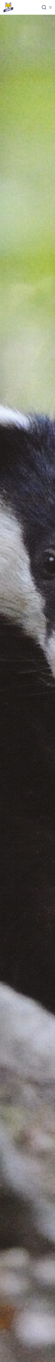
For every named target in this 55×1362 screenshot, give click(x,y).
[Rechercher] (44, 7)
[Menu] (50, 7)
